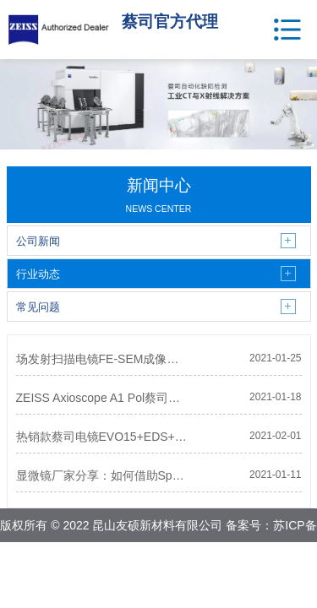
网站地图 (199, 559)
